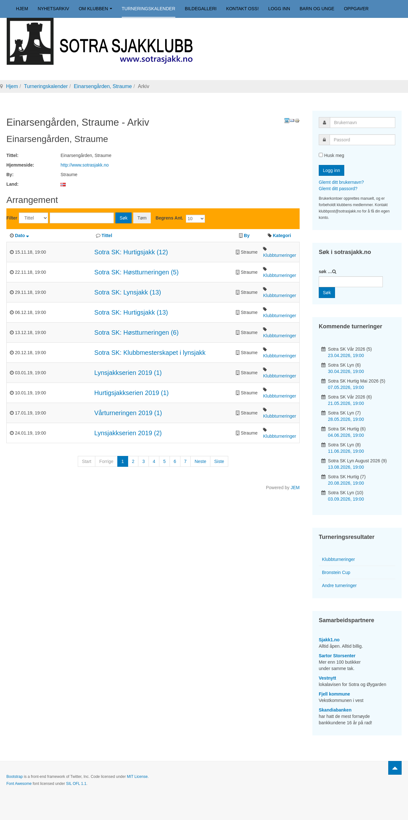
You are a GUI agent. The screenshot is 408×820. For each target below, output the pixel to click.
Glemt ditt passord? (338, 188)
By (247, 235)
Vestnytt (327, 678)
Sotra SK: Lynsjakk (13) (127, 292)
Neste (200, 461)
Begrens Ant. (169, 217)
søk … (325, 271)
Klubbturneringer (279, 255)
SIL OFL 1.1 (76, 783)
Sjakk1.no (329, 639)
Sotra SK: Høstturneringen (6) (136, 332)
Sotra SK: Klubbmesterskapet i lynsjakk (150, 352)
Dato (22, 235)
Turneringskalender (148, 8)
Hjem (22, 8)
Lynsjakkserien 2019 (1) (128, 372)
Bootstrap (14, 776)
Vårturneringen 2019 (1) (128, 412)
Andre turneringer (339, 585)
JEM (295, 487)
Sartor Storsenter (337, 655)
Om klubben (95, 8)
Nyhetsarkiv (53, 8)
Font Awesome (19, 783)
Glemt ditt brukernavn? (341, 182)
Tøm (142, 217)
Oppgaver (356, 8)
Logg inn (279, 8)
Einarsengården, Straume (103, 86)
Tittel (107, 235)
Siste (219, 461)
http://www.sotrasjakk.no (85, 165)
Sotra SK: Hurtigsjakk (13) (131, 312)
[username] (362, 122)
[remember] (321, 155)
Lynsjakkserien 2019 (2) (128, 432)
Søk (123, 217)
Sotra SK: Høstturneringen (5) (136, 272)
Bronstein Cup (336, 572)
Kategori (282, 235)
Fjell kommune (334, 694)
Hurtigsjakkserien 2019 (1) (131, 392)
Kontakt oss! (242, 8)
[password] (362, 139)
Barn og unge (317, 8)
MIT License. (138, 776)
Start (86, 461)
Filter (11, 217)
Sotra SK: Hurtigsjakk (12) (131, 252)
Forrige (106, 461)
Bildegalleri (201, 8)
